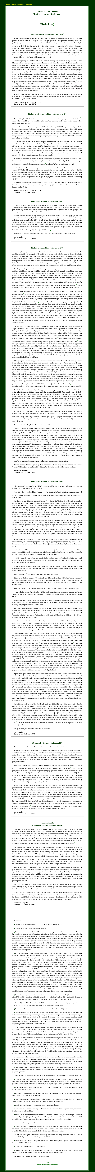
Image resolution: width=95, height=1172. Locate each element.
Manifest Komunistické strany (47, 1165)
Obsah (47, 1162)
